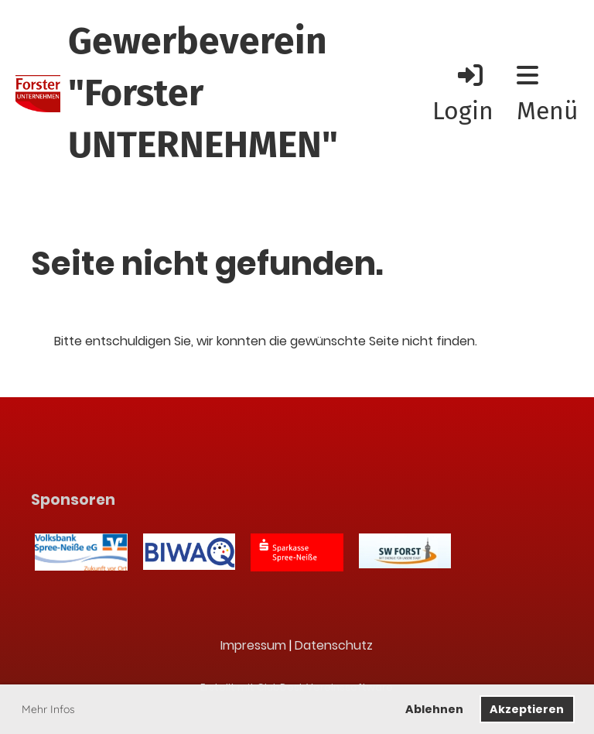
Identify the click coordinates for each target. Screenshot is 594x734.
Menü (548, 94)
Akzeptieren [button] (527, 709)
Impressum (253, 645)
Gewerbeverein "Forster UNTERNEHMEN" (203, 93)
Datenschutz (334, 645)
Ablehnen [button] (434, 709)
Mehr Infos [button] (48, 709)
